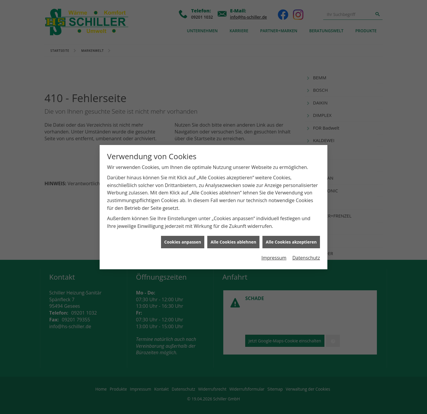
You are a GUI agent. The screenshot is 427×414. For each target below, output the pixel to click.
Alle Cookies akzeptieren (291, 239)
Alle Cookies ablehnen (233, 239)
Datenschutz (306, 255)
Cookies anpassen (182, 239)
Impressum (273, 255)
